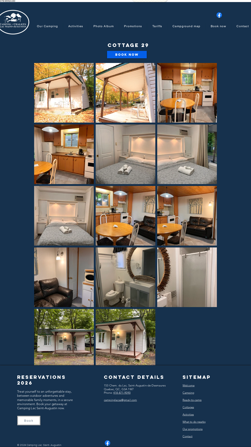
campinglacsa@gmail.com (120, 400)
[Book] (28, 420)
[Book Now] (127, 54)
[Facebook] (219, 15)
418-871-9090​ (122, 392)
